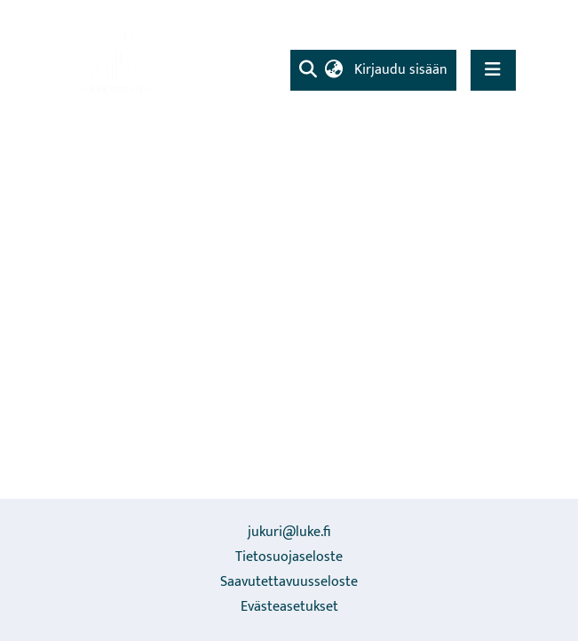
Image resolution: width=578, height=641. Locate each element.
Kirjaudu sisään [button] (401, 70)
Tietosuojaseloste (289, 557)
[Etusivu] (117, 58)
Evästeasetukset (289, 607)
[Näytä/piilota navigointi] (493, 70)
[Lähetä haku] (308, 70)
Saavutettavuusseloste (289, 582)
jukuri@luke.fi (289, 532)
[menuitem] (334, 70)
